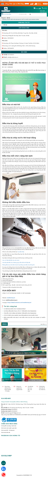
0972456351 (11, 38)
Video (4, 324)
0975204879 (11, 48)
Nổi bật (8, 17)
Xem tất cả (43, 324)
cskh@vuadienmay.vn (12, 57)
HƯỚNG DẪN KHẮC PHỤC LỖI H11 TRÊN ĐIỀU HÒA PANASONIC (20, 311)
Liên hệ (3, 463)
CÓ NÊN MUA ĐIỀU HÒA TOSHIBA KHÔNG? (15, 308)
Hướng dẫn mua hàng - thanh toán (8, 425)
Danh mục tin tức (24, 22)
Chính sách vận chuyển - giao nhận (9, 428)
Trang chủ (3, 17)
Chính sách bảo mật (5, 432)
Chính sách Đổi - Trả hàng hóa (7, 430)
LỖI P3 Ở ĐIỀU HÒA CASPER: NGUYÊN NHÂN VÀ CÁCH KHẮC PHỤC (21, 315)
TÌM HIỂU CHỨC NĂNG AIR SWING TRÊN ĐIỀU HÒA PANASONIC (20, 313)
